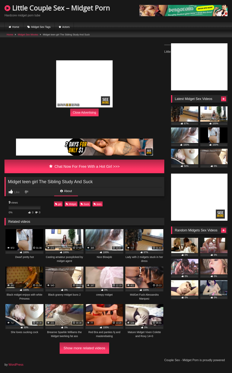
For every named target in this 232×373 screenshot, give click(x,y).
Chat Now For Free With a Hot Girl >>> (84, 166)
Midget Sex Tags (41, 26)
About (66, 191)
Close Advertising (84, 112)
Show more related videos (84, 348)
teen (97, 204)
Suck (85, 204)
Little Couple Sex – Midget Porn (57, 8)
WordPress (15, 364)
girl (58, 204)
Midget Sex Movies (28, 34)
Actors (66, 26)
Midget (71, 204)
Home (15, 26)
